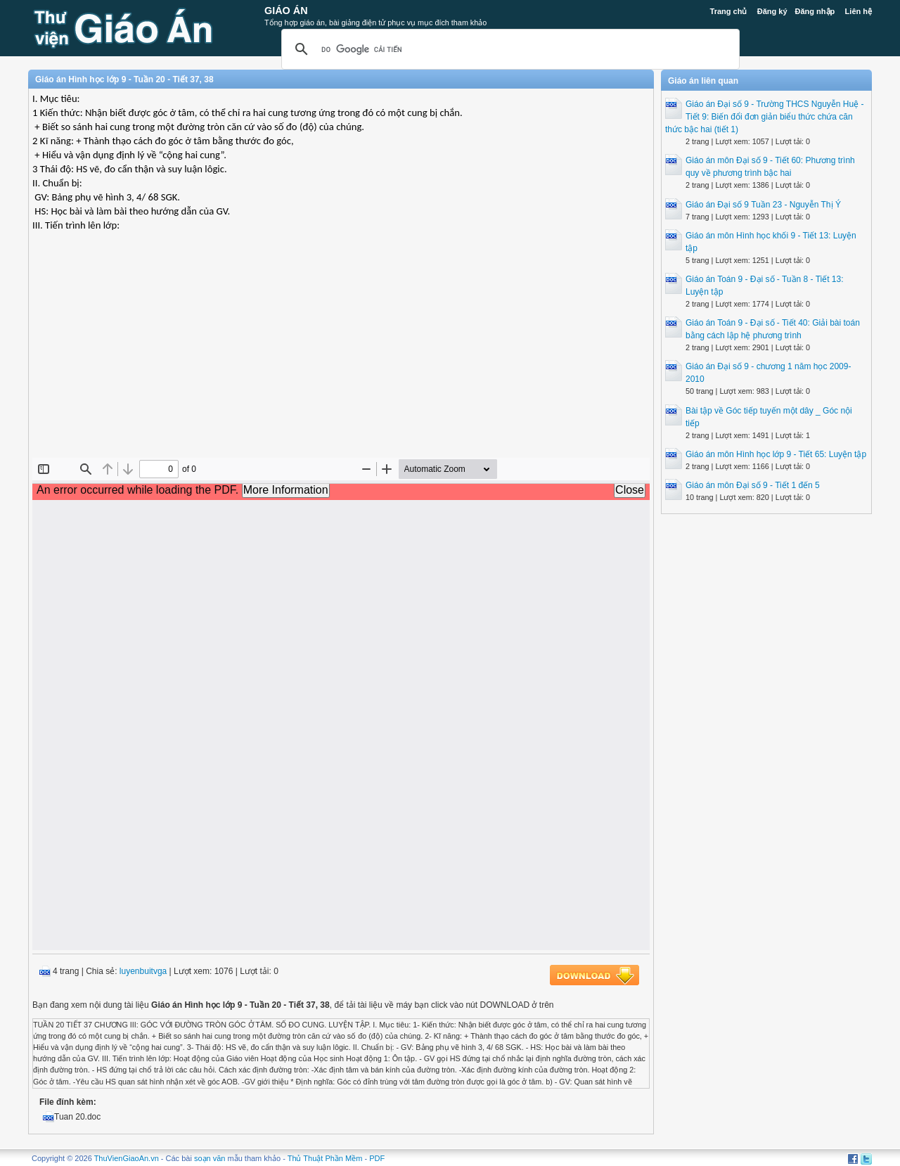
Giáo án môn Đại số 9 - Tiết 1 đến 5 (753, 485)
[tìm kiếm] (508, 49)
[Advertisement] (341, 355)
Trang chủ (728, 11)
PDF (377, 1158)
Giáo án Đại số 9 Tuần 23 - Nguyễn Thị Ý (763, 205)
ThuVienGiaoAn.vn (126, 1158)
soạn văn (210, 1158)
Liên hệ (858, 11)
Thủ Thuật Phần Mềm (325, 1158)
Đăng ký (772, 11)
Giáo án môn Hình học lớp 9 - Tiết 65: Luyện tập (776, 454)
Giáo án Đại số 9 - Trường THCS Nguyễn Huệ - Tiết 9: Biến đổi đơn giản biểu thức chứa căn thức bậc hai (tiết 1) (764, 116)
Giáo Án (286, 10)
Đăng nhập (815, 11)
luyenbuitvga (143, 971)
